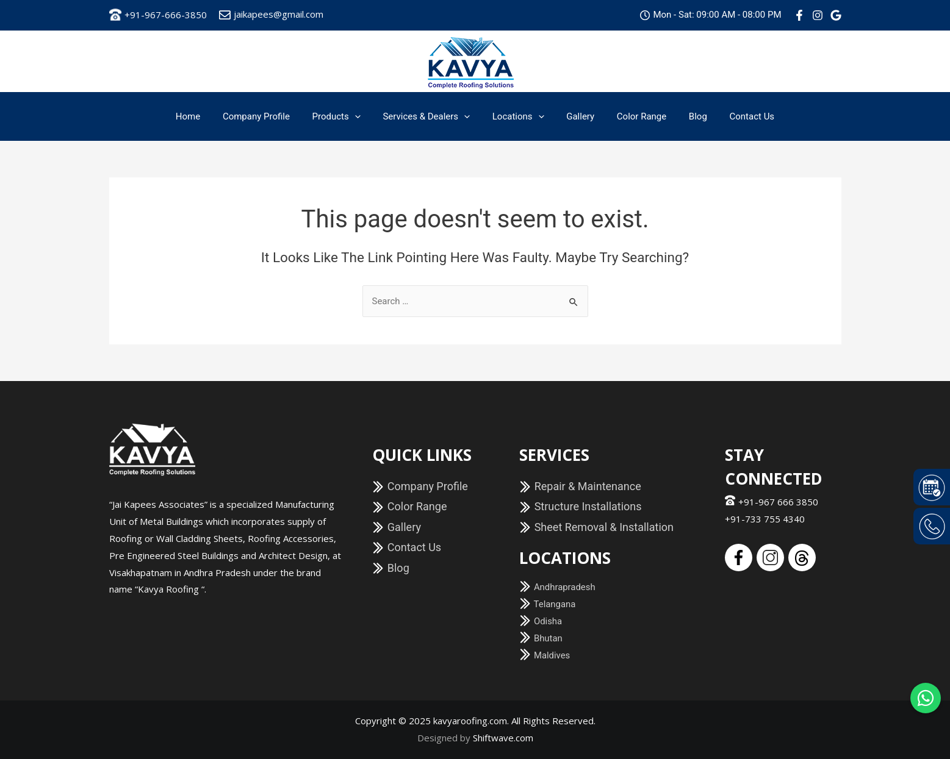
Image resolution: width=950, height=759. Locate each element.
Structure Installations (580, 506)
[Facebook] (799, 15)
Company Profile (268, 116)
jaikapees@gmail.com (271, 14)
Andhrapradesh (557, 587)
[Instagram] (817, 15)
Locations (518, 116)
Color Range (633, 116)
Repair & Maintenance (580, 486)
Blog (686, 116)
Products (344, 116)
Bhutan (541, 638)
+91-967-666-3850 (158, 15)
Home (204, 116)
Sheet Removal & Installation (596, 527)
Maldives (544, 655)
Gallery (577, 116)
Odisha (540, 621)
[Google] (835, 15)
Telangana (547, 604)
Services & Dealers (430, 116)
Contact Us (735, 116)
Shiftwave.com (503, 738)
